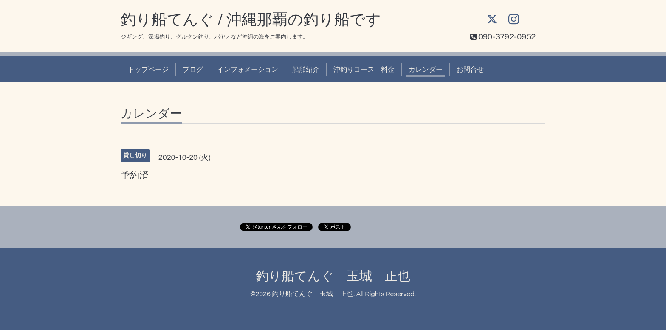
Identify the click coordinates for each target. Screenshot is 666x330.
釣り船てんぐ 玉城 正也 (333, 276)
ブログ (193, 69)
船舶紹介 (305, 69)
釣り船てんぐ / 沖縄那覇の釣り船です (251, 20)
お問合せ (470, 69)
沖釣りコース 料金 (364, 69)
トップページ (148, 69)
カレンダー (426, 69)
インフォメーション (247, 69)
